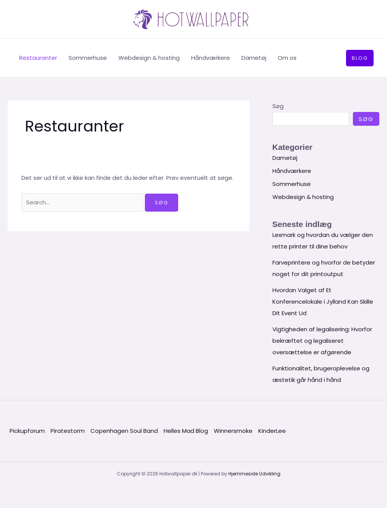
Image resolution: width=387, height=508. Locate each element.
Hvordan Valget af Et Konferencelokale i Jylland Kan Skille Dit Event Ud (322, 301)
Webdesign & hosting (149, 58)
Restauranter (38, 58)
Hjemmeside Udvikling (254, 473)
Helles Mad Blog (186, 431)
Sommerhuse (88, 58)
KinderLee (272, 431)
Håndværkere (210, 58)
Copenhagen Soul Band (124, 431)
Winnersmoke (233, 431)
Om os (287, 58)
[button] (360, 58)
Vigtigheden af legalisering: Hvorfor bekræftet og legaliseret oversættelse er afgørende (322, 340)
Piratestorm (68, 431)
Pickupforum (27, 431)
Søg (278, 106)
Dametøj (253, 58)
